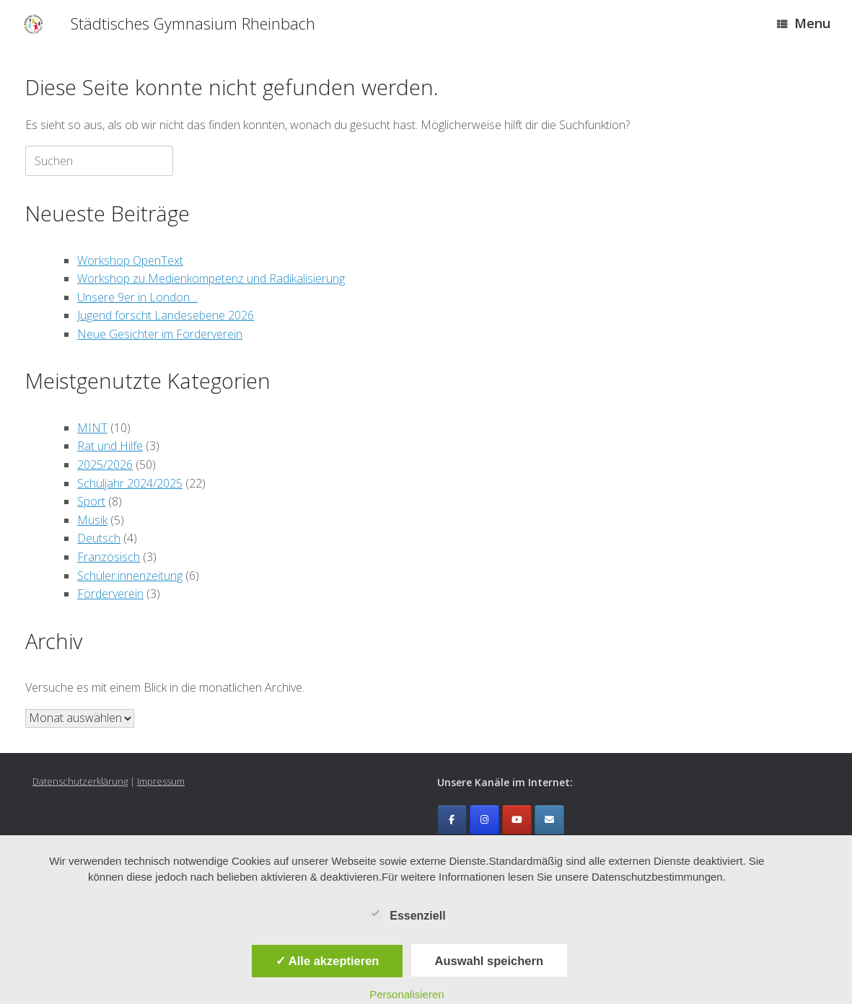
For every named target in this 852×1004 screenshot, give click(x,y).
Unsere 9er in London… (137, 297)
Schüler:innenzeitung (130, 576)
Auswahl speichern (489, 960)
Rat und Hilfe (110, 446)
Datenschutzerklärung (80, 781)
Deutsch (98, 538)
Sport (91, 501)
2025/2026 (105, 464)
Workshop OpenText (130, 260)
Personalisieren (406, 994)
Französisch (108, 557)
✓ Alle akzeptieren (327, 960)
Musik (92, 520)
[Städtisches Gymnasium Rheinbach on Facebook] (452, 820)
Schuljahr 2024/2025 (130, 483)
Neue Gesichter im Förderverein (159, 334)
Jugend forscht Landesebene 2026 (165, 315)
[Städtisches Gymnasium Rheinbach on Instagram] (484, 820)
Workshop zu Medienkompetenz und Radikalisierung (211, 278)
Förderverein (110, 594)
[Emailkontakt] (549, 820)
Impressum (161, 781)
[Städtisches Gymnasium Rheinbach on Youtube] (517, 820)
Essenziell (406, 913)
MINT (92, 428)
